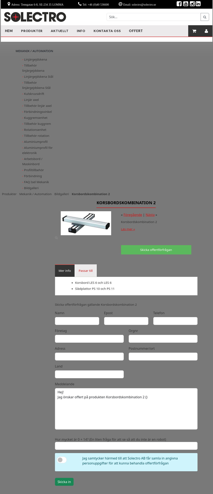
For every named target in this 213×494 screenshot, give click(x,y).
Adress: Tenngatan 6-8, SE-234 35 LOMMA (37, 4)
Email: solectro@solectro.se (139, 4)
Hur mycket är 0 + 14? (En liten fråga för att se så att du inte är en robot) (110, 439)
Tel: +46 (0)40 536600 (96, 4)
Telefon (159, 313)
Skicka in (64, 482)
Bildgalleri (61, 194)
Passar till (86, 270)
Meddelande (64, 384)
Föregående (133, 214)
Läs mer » (128, 229)
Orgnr (133, 330)
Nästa (150, 214)
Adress (60, 348)
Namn (59, 313)
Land (59, 366)
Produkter (9, 194)
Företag (61, 330)
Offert (136, 31)
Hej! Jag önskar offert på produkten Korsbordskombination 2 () (126, 409)
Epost (108, 313)
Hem (9, 31)
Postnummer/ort (142, 348)
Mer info (65, 270)
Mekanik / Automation (35, 194)
